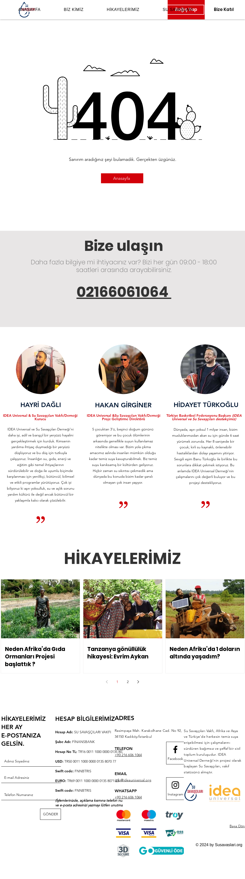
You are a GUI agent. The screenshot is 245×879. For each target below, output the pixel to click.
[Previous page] (106, 681)
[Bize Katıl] (224, 9)
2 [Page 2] (128, 682)
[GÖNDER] (50, 814)
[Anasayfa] (122, 178)
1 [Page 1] (117, 682)
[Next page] (138, 681)
